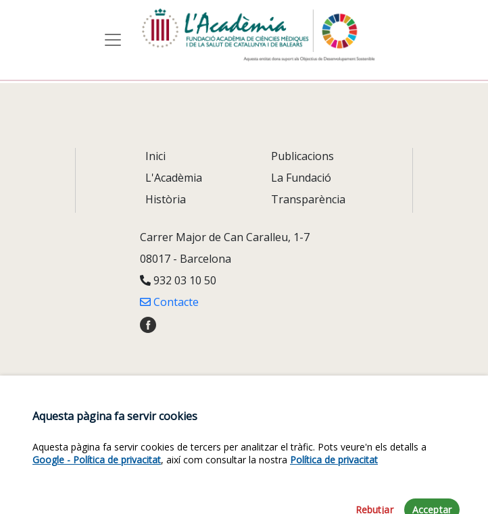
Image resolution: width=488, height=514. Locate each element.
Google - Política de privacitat (96, 479)
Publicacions (302, 156)
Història (165, 199)
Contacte (169, 301)
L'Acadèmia (173, 177)
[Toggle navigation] (113, 40)
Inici (155, 156)
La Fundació (301, 177)
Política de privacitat (334, 479)
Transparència (308, 199)
